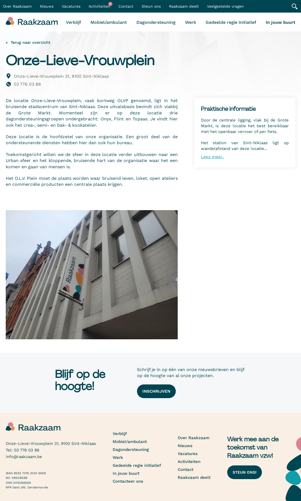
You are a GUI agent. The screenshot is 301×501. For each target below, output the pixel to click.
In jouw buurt (280, 22)
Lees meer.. (212, 156)
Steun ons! (244, 472)
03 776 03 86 (27, 84)
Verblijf (73, 22)
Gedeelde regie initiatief (231, 22)
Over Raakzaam (193, 437)
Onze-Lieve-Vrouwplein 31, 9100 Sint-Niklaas (61, 76)
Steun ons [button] (151, 6)
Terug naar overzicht (30, 42)
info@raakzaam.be (24, 456)
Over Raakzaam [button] (17, 6)
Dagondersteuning (156, 22)
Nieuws (47, 6)
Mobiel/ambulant (108, 22)
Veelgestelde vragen (225, 6)
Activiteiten (100, 5)
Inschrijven (156, 391)
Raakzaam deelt (184, 6)
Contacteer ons (128, 481)
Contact (125, 6)
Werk (190, 22)
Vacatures (71, 6)
